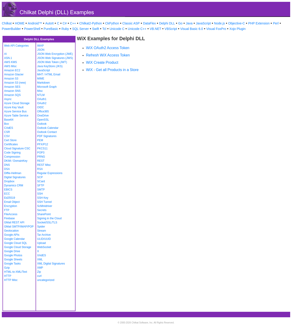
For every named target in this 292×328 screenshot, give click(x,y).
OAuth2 (42, 103)
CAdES (8, 128)
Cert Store (10, 140)
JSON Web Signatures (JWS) (55, 58)
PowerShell (32, 29)
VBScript (170, 29)
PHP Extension (259, 23)
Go (180, 23)
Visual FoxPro (216, 29)
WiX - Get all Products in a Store (112, 70)
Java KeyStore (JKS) (50, 66)
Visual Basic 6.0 (191, 29)
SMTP (41, 189)
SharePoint (44, 214)
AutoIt (49, 23)
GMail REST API (14, 222)
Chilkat (7, 23)
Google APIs (11, 234)
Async (8, 99)
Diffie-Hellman (12, 173)
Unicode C (117, 29)
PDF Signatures (47, 136)
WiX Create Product (102, 62)
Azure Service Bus (15, 111)
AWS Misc (10, 66)
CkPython (112, 23)
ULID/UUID (44, 239)
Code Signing (12, 152)
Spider (41, 226)
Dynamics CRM (13, 185)
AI (5, 54)
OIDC (40, 107)
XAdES (41, 255)
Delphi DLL (167, 23)
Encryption (10, 206)
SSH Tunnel (44, 202)
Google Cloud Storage (17, 247)
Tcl (104, 29)
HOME (19, 23)
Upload (41, 243)
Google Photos (13, 255)
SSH (40, 193)
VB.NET (155, 29)
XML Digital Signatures (51, 263)
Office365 (43, 111)
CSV (7, 136)
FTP (6, 210)
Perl (276, 23)
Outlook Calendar (47, 128)
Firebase (9, 218)
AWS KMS (10, 62)
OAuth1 (42, 99)
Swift (95, 29)
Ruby (65, 29)
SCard (41, 181)
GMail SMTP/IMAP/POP (19, 226)
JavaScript (203, 23)
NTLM (41, 95)
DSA (7, 169)
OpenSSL (43, 119)
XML (40, 259)
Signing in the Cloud (49, 218)
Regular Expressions (50, 173)
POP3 (40, 152)
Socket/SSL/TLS (47, 222)
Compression (12, 156)
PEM (40, 140)
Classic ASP (131, 23)
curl (39, 276)
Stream (41, 230)
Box (6, 123)
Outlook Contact (47, 132)
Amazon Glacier (13, 74)
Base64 (8, 119)
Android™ (35, 23)
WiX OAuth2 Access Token (107, 48)
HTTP (7, 276)
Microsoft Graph (47, 86)
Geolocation (11, 230)
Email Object (12, 202)
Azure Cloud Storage (16, 103)
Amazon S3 (11, 78)
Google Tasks (12, 263)
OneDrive (43, 115)
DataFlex (149, 23)
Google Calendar (14, 239)
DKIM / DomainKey (15, 160)
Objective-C (236, 23)
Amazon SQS (12, 95)
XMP (40, 267)
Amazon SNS (12, 91)
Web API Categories (16, 45)
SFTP (40, 185)
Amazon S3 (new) (15, 82)
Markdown (43, 82)
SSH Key (42, 197)
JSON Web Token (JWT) (52, 62)
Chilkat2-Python (90, 23)
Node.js (219, 23)
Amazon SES (12, 86)
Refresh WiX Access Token (108, 55)
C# (65, 23)
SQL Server (80, 29)
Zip (39, 271)
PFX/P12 (42, 144)
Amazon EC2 (12, 70)
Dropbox (9, 181)
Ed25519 (9, 197)
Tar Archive (44, 234)
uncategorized (45, 280)
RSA (40, 169)
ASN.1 (8, 58)
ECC (7, 193)
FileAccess (10, 214)
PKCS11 (42, 148)
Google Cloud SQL (15, 243)
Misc (40, 91)
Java (189, 23)
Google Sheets (13, 259)
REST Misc (44, 165)
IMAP (40, 45)
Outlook (42, 123)
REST (40, 160)
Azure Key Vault (13, 107)
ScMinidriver (44, 206)
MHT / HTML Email (48, 74)
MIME (40, 78)
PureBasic (51, 29)
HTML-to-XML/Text (15, 271)
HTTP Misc (11, 280)
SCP (40, 177)
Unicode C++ (137, 29)
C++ (73, 23)
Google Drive (12, 251)
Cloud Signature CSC (17, 148)
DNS (7, 165)
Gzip (7, 267)
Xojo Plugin (237, 29)
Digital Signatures (15, 177)
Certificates (11, 144)
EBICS (8, 189)
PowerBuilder (11, 29)
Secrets (42, 210)
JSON (40, 49)
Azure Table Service (16, 115)
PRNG (41, 156)
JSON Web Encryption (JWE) (55, 54)
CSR (7, 132)
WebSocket (44, 247)
